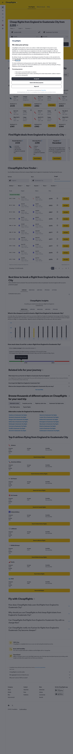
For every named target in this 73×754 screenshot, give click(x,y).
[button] (36, 78)
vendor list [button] (17, 60)
